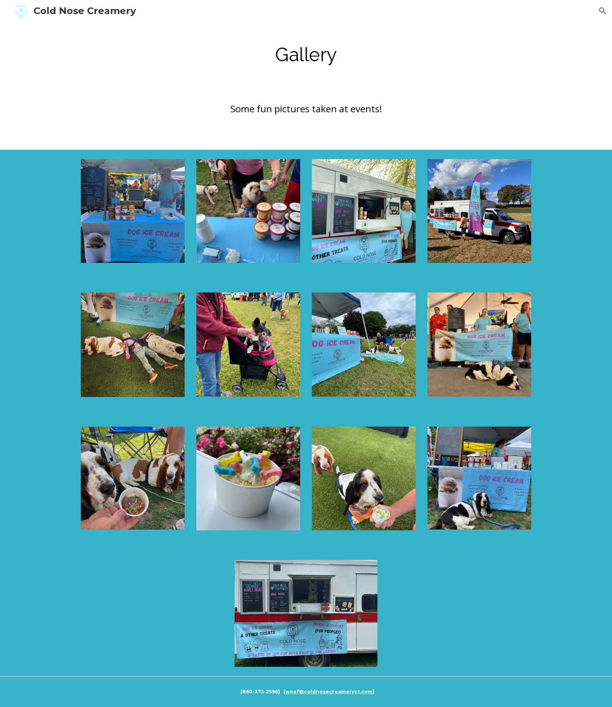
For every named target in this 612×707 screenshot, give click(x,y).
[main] (306, 54)
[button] (602, 11)
